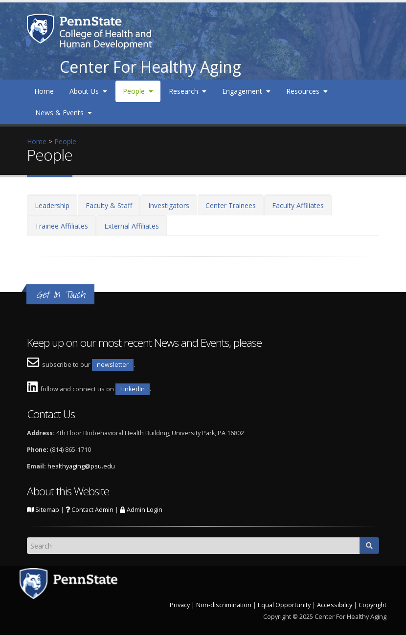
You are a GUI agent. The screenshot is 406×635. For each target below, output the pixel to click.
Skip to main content (33, 5)
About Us (88, 91)
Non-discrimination (223, 605)
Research (187, 91)
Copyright (372, 605)
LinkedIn (132, 389)
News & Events (63, 112)
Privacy (180, 605)
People (138, 91)
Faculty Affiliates (298, 205)
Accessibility (334, 605)
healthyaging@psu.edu (81, 466)
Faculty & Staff (109, 205)
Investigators (168, 205)
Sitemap (43, 510)
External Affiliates (131, 226)
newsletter (113, 364)
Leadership (52, 205)
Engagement (246, 91)
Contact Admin (89, 510)
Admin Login (141, 510)
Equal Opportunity (284, 605)
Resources (307, 91)
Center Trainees (230, 205)
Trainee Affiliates (61, 226)
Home (44, 91)
